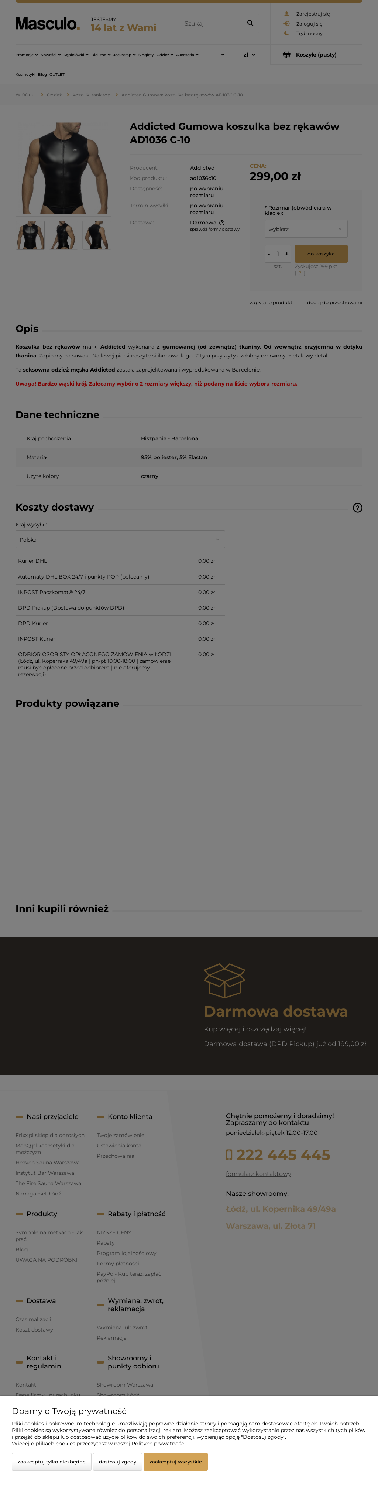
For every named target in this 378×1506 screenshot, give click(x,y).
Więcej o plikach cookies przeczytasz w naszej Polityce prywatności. (99, 1443)
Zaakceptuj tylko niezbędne (52, 1462)
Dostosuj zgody (117, 1462)
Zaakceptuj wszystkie (176, 1462)
